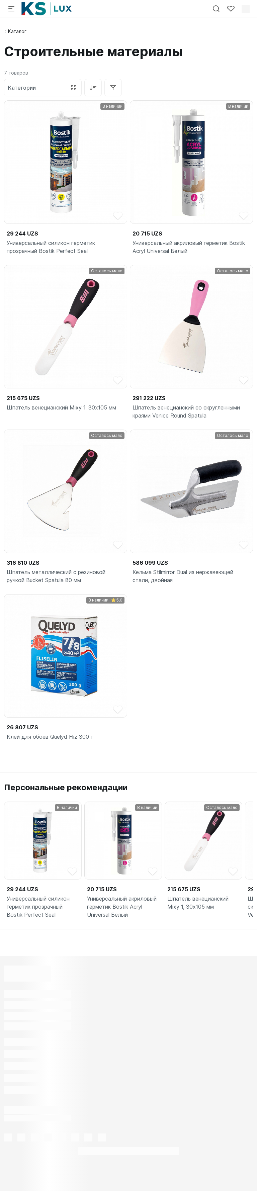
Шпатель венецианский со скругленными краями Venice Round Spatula (186, 411)
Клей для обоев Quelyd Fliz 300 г (50, 736)
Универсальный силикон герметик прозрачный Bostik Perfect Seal (51, 247)
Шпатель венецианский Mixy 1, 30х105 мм (61, 407)
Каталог (17, 31)
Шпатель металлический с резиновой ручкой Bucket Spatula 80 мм (56, 576)
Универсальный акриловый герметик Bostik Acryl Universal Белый (189, 247)
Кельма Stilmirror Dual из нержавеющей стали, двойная (183, 576)
